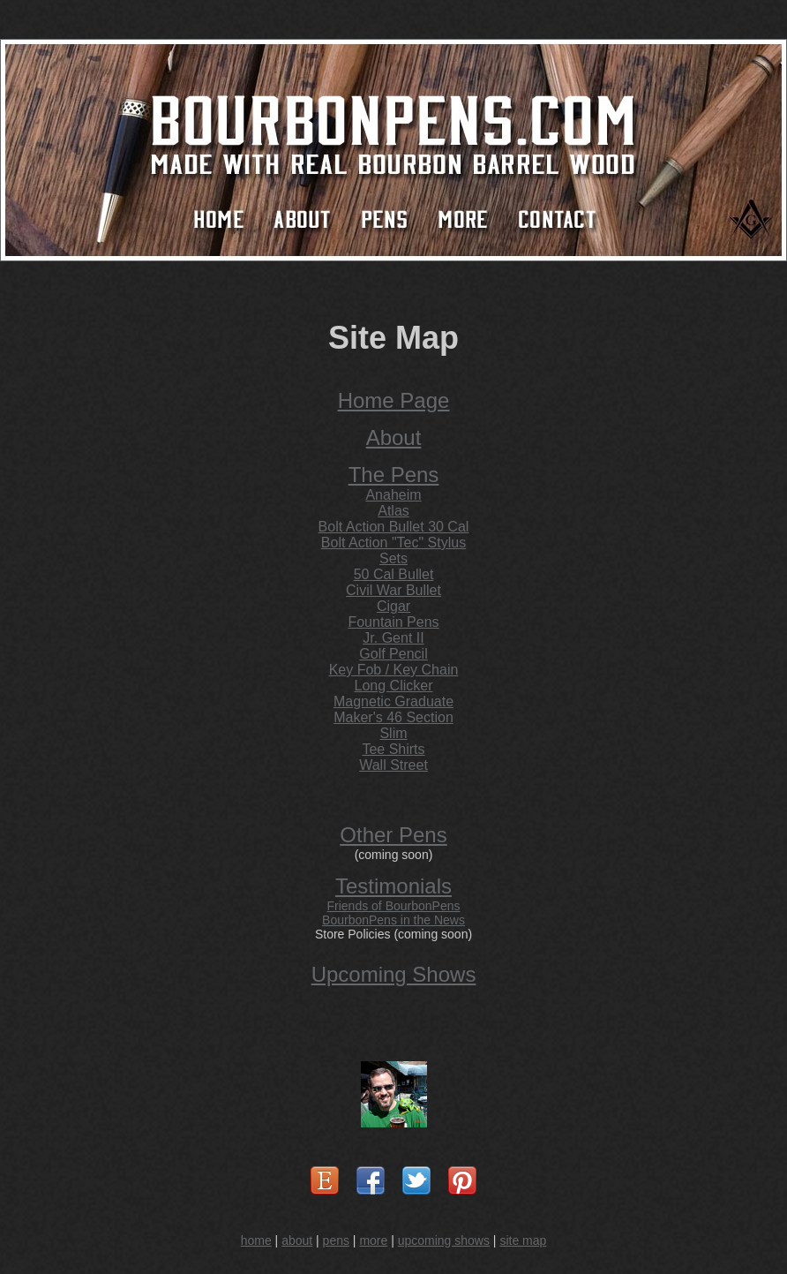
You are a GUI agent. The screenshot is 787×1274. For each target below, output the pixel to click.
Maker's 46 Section (393, 717)
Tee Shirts (393, 749)
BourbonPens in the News (393, 920)
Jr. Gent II (393, 637)
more (373, 1240)
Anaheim (393, 494)
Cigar (393, 606)
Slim (393, 733)
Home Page (394, 400)
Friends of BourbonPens (394, 906)
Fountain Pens (393, 621)
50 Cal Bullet (394, 574)
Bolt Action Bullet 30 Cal (394, 526)
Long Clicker (394, 685)
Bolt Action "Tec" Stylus (393, 542)
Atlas (393, 510)
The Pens (394, 474)
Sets (393, 558)
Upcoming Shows (393, 974)
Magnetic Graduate (393, 701)
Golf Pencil (393, 653)
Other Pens (393, 835)
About (394, 437)
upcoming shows (444, 1240)
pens (336, 1240)
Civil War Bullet (393, 590)
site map (522, 1240)
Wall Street (393, 765)
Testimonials (393, 886)
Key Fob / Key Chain (394, 669)
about (296, 1240)
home (256, 1240)
